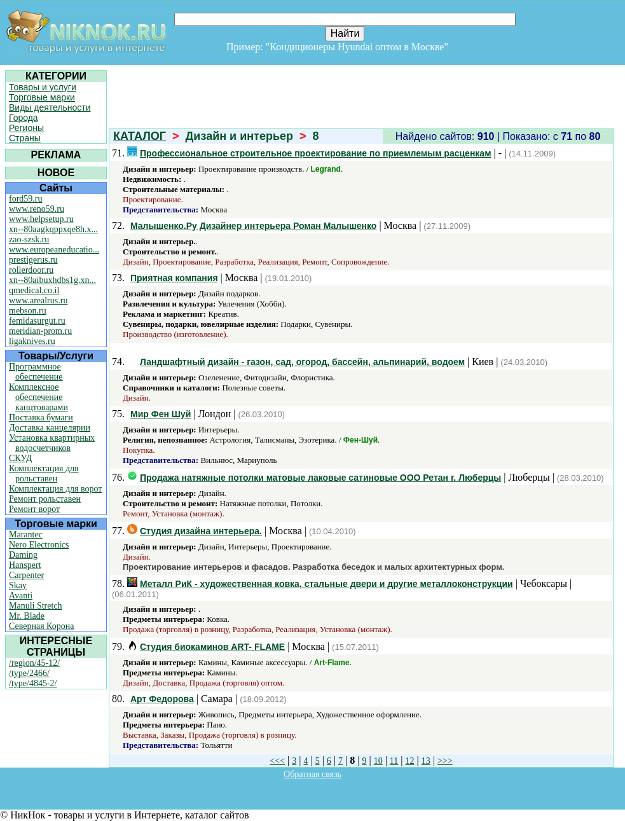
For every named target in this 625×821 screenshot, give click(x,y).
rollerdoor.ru (31, 270)
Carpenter (26, 575)
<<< (277, 761)
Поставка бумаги (41, 417)
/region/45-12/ (34, 663)
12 (410, 761)
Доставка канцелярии (49, 427)
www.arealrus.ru (38, 300)
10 (378, 761)
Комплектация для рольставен (44, 473)
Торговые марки (42, 97)
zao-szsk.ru (29, 239)
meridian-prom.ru (40, 331)
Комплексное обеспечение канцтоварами (38, 397)
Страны (25, 138)
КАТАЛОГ (139, 136)
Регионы (26, 128)
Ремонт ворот (34, 509)
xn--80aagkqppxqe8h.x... (53, 229)
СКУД (20, 458)
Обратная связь (312, 774)
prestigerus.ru (33, 260)
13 (426, 761)
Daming (23, 555)
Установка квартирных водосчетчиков (52, 443)
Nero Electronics (39, 544)
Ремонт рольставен (45, 499)
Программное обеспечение (36, 372)
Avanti (20, 595)
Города (23, 118)
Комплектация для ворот (55, 488)
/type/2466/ (29, 673)
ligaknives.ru (32, 341)
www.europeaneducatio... (54, 249)
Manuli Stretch (35, 606)
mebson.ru (27, 310)
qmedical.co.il (34, 290)
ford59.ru (26, 199)
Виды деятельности (50, 107)
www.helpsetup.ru (41, 219)
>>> (445, 761)
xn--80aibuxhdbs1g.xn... (52, 280)
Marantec (26, 534)
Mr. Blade (27, 616)
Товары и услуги (42, 87)
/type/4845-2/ (33, 683)
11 (394, 761)
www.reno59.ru (36, 209)
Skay (18, 585)
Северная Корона (41, 626)
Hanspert (25, 565)
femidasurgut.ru (37, 321)
